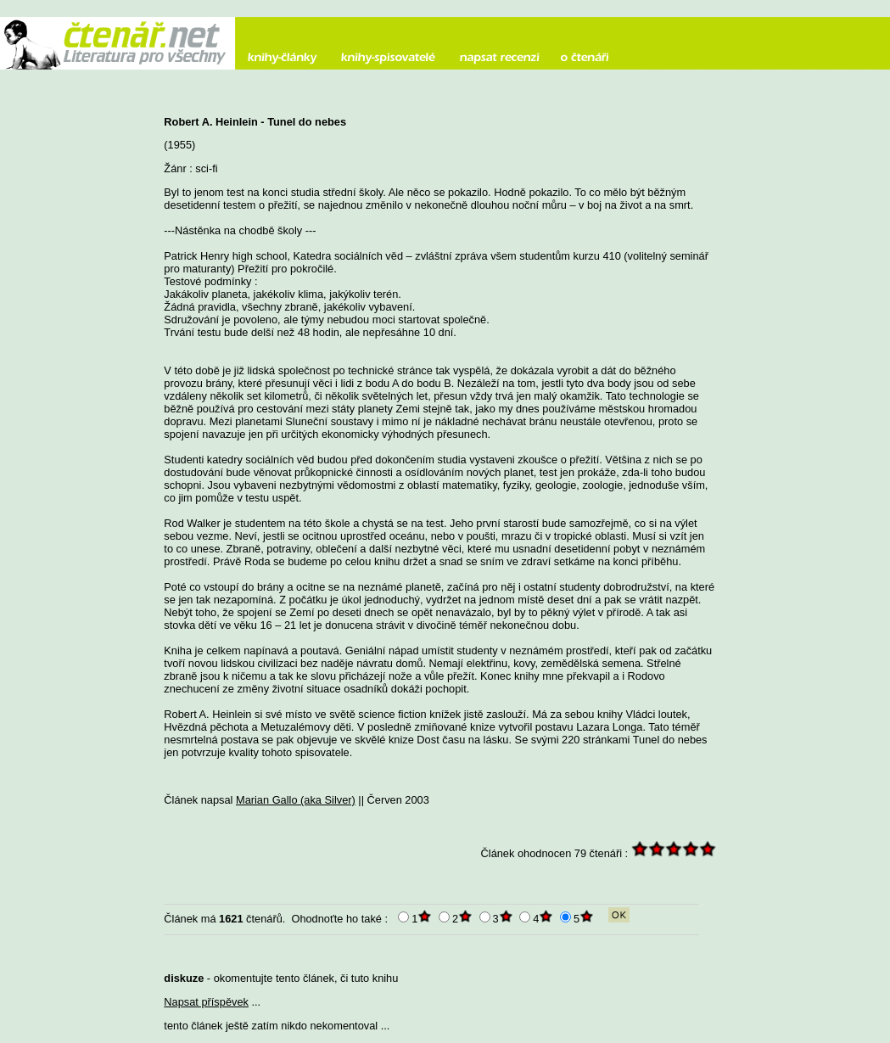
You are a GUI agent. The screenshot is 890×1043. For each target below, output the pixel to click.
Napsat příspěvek (206, 1001)
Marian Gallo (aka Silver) (295, 799)
